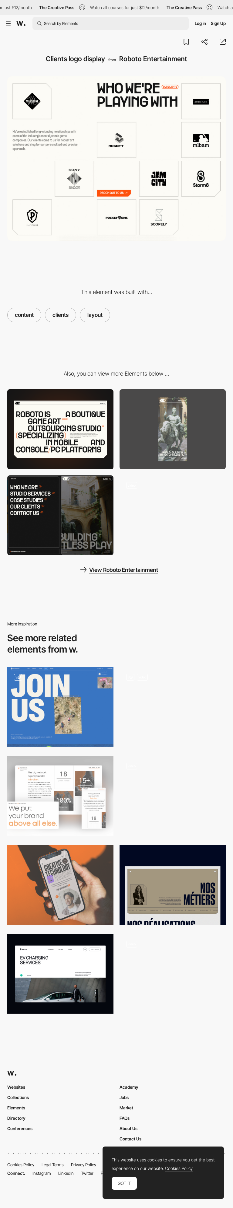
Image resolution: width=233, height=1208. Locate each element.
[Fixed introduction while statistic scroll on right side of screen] (60, 796)
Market (126, 1107)
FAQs (125, 1118)
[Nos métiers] (173, 885)
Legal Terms (53, 1164)
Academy (129, 1087)
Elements (16, 1107)
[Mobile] (173, 429)
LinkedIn (66, 1173)
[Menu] (60, 515)
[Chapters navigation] (173, 796)
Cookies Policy (20, 1164)
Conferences (19, 1128)
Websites (16, 1087)
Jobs (124, 1097)
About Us (128, 1128)
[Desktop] (60, 429)
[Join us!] (60, 707)
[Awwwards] (20, 23)
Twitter (87, 1173)
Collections (18, 1097)
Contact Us (130, 1138)
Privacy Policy (83, 1164)
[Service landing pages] (60, 974)
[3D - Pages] (173, 707)
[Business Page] (173, 974)
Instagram (41, 1173)
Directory (16, 1118)
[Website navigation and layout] (173, 515)
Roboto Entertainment (153, 58)
